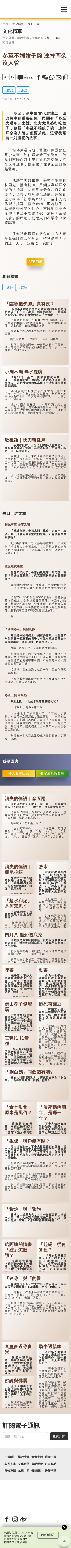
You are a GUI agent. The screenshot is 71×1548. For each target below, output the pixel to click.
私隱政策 (9, 1542)
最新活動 (50, 1470)
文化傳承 (8, 38)
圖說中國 (23, 38)
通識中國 (50, 1457)
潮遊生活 (37, 1457)
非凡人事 (10, 1464)
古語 (10, 90)
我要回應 (35, 262)
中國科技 (10, 1457)
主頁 (5, 24)
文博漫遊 (8, 42)
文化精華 (18, 24)
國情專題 (10, 1470)
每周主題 (23, 1470)
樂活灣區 (23, 1457)
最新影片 (37, 1470)
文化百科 (38, 38)
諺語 (24, 90)
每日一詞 (34, 24)
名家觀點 (50, 1464)
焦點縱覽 (37, 1464)
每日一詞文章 (14, 513)
